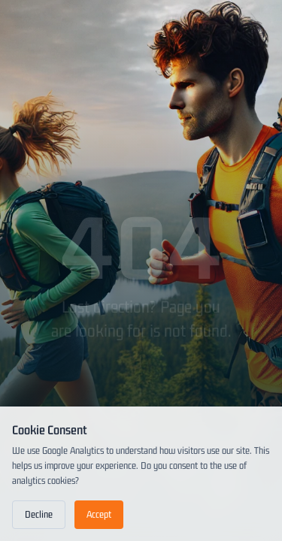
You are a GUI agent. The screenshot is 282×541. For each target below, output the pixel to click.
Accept (98, 514)
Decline (39, 514)
